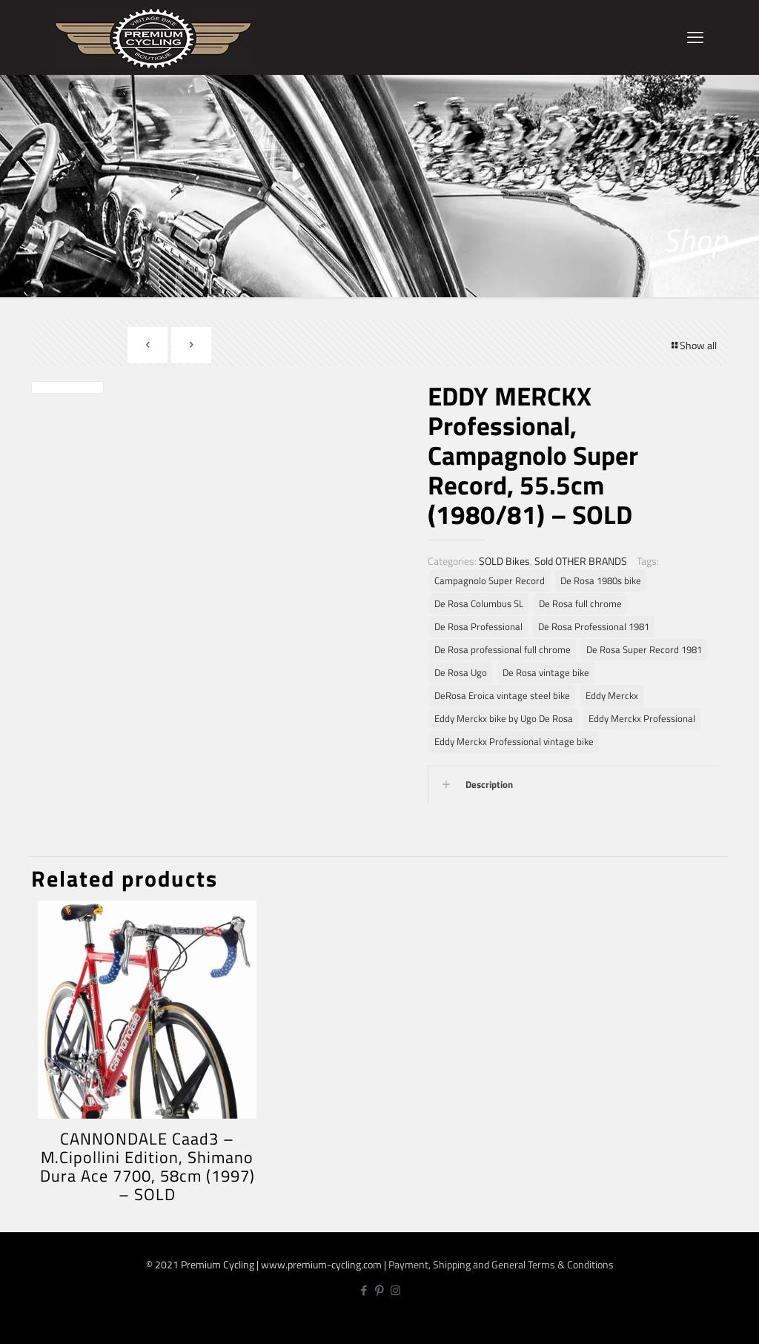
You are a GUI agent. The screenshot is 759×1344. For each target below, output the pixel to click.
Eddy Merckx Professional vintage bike (514, 742)
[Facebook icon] (364, 1290)
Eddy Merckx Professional (642, 719)
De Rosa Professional (478, 627)
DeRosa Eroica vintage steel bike (502, 696)
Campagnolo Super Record (489, 581)
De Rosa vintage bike (546, 673)
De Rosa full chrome (580, 604)
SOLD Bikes (504, 561)
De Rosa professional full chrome (502, 650)
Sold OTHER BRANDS (580, 561)
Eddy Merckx (612, 696)
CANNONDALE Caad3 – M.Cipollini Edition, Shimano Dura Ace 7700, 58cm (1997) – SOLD (147, 1166)
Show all (693, 345)
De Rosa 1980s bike (600, 581)
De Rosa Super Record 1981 (644, 650)
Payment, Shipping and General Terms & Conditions (501, 1264)
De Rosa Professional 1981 (593, 627)
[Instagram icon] (395, 1290)
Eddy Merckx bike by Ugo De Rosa (503, 719)
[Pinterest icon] (379, 1290)
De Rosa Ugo (460, 673)
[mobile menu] (695, 37)
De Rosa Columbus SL (478, 604)
